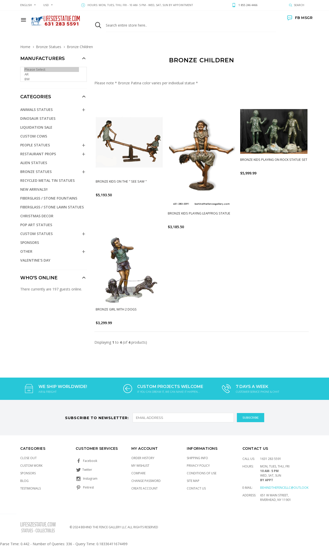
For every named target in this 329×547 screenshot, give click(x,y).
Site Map (193, 481)
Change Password (146, 481)
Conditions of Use (201, 473)
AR (51, 74)
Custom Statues (36, 233)
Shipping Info (197, 458)
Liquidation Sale (36, 127)
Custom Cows (33, 136)
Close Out (28, 458)
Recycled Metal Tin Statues (47, 180)
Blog (24, 481)
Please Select (51, 69)
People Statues (35, 145)
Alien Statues (33, 162)
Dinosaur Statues (37, 118)
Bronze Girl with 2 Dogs (116, 309)
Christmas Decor (36, 215)
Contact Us (196, 488)
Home (25, 46)
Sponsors (29, 242)
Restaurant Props (38, 153)
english (26, 5)
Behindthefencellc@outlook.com (288, 487)
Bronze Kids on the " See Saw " (121, 181)
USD (46, 5)
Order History (142, 458)
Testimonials (30, 488)
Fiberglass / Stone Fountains (48, 198)
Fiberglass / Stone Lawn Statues (52, 207)
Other (26, 251)
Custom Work (31, 465)
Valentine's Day (35, 260)
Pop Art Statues (36, 224)
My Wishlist (140, 465)
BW (51, 79)
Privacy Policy (198, 465)
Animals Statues (36, 109)
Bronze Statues (48, 46)
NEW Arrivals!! (34, 189)
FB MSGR (300, 17)
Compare (138, 473)
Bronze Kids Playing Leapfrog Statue (199, 213)
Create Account (144, 488)
